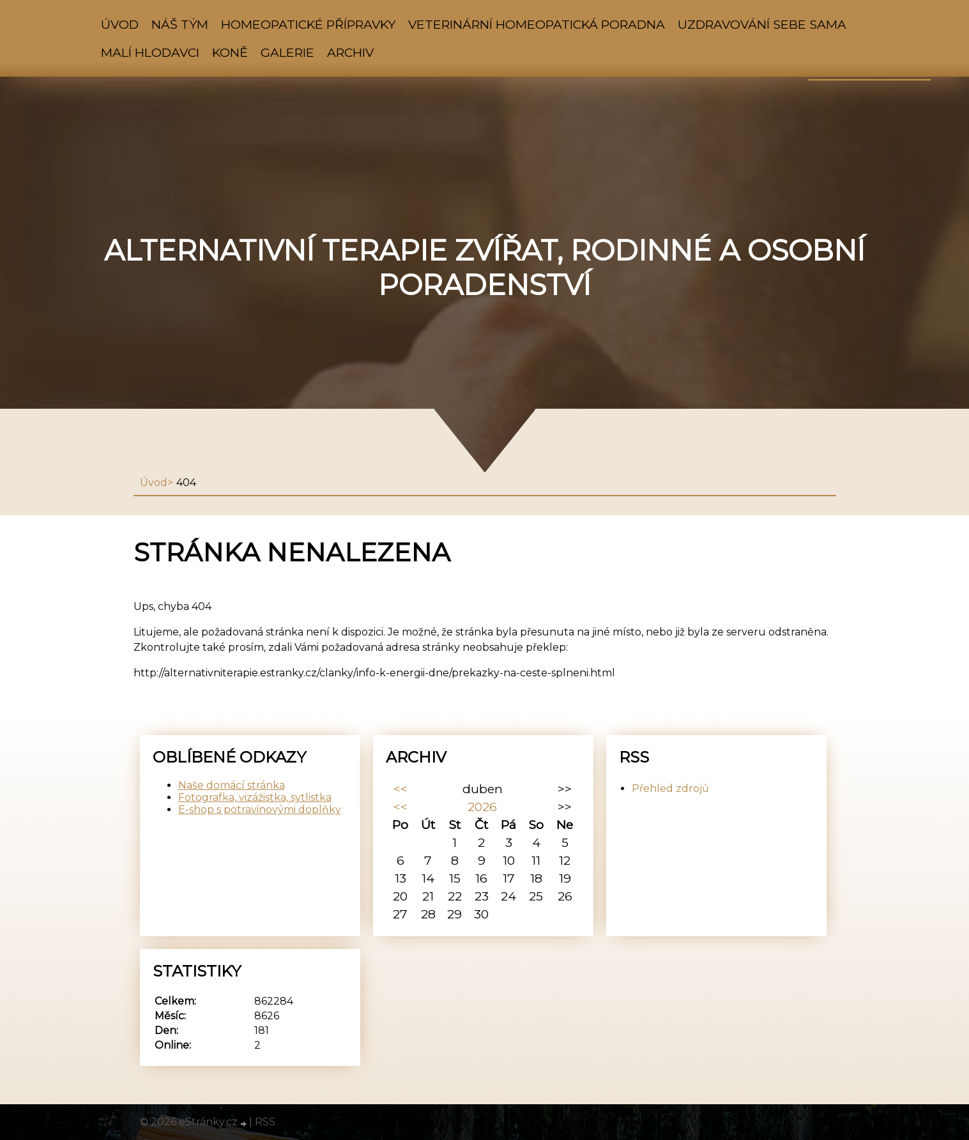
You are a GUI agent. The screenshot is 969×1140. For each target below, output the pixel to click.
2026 (482, 806)
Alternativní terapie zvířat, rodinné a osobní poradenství (484, 267)
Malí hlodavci (150, 52)
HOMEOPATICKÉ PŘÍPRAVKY (308, 24)
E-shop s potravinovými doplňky (259, 809)
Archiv (350, 52)
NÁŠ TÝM (179, 24)
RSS (265, 1122)
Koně (230, 52)
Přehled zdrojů (670, 788)
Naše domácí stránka (231, 785)
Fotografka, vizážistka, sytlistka (255, 797)
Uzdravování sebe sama (762, 24)
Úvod (120, 24)
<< (400, 788)
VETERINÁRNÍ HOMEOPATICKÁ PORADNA (536, 24)
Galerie (287, 52)
